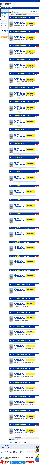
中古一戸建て (3, 16)
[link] (3, 452)
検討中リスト (0, 10)
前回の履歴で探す (0, 5)
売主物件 (0, 19)
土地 (2, 17)
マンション (3, 18)
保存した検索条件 (0, 14)
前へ (30, 11)
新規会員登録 (29, 462)
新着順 (12, 12)
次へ (38, 11)
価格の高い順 (18, 12)
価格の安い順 (14, 12)
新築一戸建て (3, 15)
